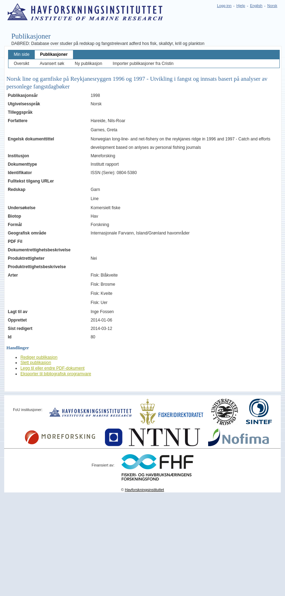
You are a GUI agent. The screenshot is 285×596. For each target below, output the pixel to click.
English (256, 6)
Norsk (272, 6)
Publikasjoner (54, 54)
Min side (21, 54)
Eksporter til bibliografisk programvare (55, 373)
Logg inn (224, 6)
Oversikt (21, 63)
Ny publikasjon (88, 63)
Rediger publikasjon (38, 357)
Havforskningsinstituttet (144, 490)
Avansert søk (52, 63)
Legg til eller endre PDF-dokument (52, 368)
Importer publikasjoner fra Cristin (143, 63)
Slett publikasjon (35, 362)
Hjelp (241, 6)
